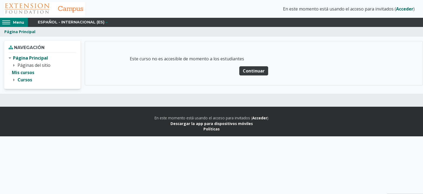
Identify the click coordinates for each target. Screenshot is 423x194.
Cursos (25, 80)
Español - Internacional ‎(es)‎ (71, 22)
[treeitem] (42, 69)
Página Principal (19, 31)
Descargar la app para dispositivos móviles (211, 123)
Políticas (211, 128)
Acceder (404, 9)
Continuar (254, 71)
